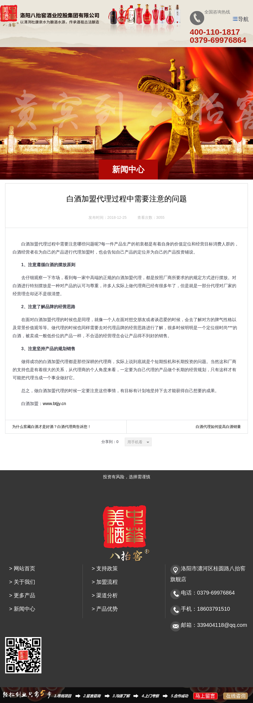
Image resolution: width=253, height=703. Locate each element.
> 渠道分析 (105, 595)
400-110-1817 (215, 31)
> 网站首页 (22, 568)
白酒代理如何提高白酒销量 (218, 426)
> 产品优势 (105, 609)
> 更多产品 (22, 595)
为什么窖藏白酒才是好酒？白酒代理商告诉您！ (51, 426)
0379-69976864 (218, 40)
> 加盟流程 (105, 582)
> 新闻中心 (22, 609)
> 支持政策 (105, 568)
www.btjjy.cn (54, 403)
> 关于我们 (22, 582)
